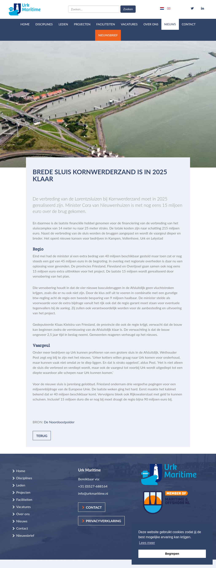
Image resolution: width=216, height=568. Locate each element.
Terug (41, 436)
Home (25, 24)
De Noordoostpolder (59, 422)
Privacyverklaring (103, 521)
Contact (189, 24)
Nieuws (170, 24)
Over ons (150, 24)
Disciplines (44, 24)
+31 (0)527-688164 (92, 486)
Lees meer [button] (147, 543)
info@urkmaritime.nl (93, 493)
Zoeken (128, 9)
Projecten (82, 24)
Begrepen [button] (172, 553)
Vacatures (129, 24)
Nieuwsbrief (108, 35)
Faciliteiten (105, 24)
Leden (63, 24)
